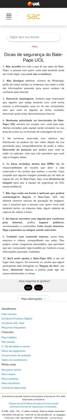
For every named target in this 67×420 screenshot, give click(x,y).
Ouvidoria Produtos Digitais (16, 318)
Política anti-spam (33, 403)
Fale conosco (9, 314)
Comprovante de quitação (16, 355)
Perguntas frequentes (13, 327)
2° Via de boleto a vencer (15, 346)
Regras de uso (16, 403)
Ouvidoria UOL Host (12, 323)
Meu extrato (8, 341)
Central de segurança (13, 387)
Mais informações (31, 299)
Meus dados (8, 374)
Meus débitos (9, 337)
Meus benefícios (10, 383)
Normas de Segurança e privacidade (38, 406)
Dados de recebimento (14, 359)
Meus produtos (9, 378)
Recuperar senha (11, 369)
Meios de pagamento (13, 350)
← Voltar (33, 46)
